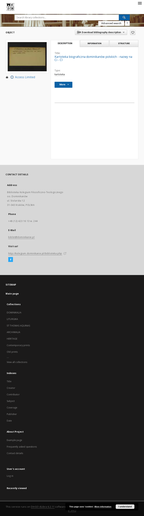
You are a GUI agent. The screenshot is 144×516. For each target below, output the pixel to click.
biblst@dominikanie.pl (21, 237)
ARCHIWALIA (13, 332)
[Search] (124, 17)
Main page (12, 293)
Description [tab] (65, 43)
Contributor (13, 394)
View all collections (17, 362)
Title (9, 381)
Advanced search (111, 23)
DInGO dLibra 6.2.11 (43, 506)
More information (102, 507)
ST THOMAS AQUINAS (18, 325)
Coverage (12, 407)
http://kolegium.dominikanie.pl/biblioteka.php (35, 253)
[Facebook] (10, 259)
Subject (11, 401)
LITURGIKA (12, 319)
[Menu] (139, 3)
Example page (14, 440)
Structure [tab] (124, 43)
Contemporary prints (18, 345)
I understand (125, 506)
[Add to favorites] (132, 32)
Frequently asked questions (22, 446)
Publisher (12, 414)
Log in (10, 475)
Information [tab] (94, 43)
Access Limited (20, 77)
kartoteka (60, 74)
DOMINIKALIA (14, 312)
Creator (11, 388)
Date (9, 420)
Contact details (15, 453)
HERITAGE (12, 338)
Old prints (12, 351)
